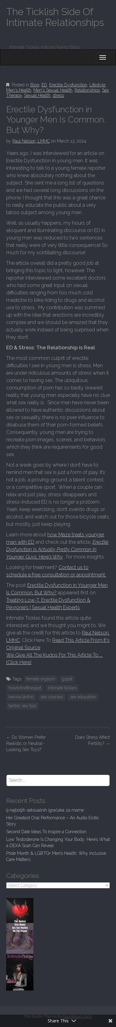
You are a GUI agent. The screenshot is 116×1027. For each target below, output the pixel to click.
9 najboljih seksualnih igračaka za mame (45, 810)
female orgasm (40, 678)
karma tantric (21, 696)
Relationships (87, 90)
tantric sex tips (22, 705)
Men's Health (18, 90)
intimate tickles (62, 687)
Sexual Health (37, 95)
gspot (67, 678)
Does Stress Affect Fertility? (92, 740)
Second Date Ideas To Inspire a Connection (46, 831)
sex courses (52, 696)
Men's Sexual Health (52, 90)
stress (58, 95)
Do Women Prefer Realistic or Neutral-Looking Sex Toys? (26, 743)
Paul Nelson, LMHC (31, 141)
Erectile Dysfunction (68, 84)
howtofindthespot (25, 687)
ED (44, 84)
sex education (83, 696)
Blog (34, 84)
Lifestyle (97, 84)
